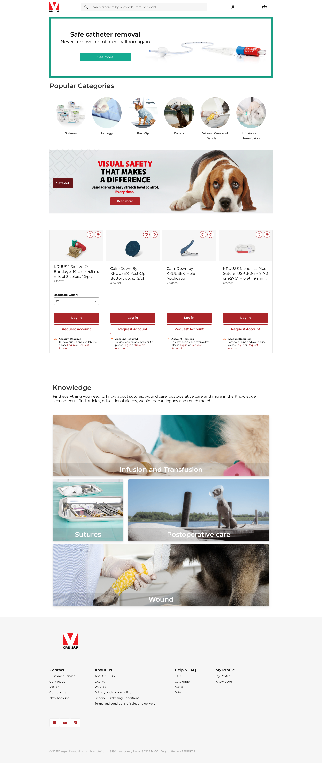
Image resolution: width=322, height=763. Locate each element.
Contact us (57, 681)
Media (179, 687)
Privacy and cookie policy (113, 692)
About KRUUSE (106, 676)
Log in (76, 318)
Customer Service (62, 676)
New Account (59, 698)
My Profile (223, 676)
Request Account (76, 329)
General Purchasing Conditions (117, 698)
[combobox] (144, 7)
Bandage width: (66, 295)
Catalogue (182, 681)
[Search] (86, 7)
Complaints (57, 692)
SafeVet (62, 183)
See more (105, 57)
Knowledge (224, 681)
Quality (100, 681)
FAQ (178, 676)
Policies (100, 687)
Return (54, 687)
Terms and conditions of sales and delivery (125, 703)
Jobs (178, 692)
